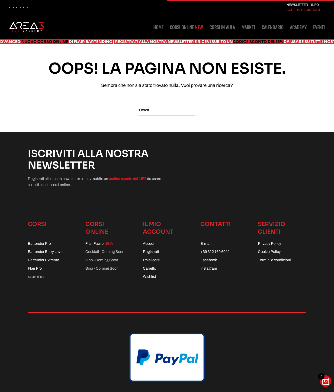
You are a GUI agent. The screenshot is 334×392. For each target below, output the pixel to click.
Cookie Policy (269, 252)
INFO (315, 5)
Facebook (208, 260)
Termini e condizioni (274, 260)
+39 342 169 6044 (215, 252)
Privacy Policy (269, 243)
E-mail (205, 243)
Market (248, 27)
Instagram (208, 268)
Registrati (151, 252)
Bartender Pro (39, 243)
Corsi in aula (222, 27)
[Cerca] (167, 110)
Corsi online (186, 27)
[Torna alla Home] (26, 27)
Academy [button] (298, 27)
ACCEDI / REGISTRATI (303, 10)
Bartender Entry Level (46, 252)
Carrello (149, 268)
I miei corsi (151, 260)
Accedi (148, 243)
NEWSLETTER (297, 5)
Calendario (272, 27)
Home (158, 27)
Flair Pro (35, 268)
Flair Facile (99, 243)
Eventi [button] (319, 27)
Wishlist (149, 276)
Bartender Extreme (43, 260)
